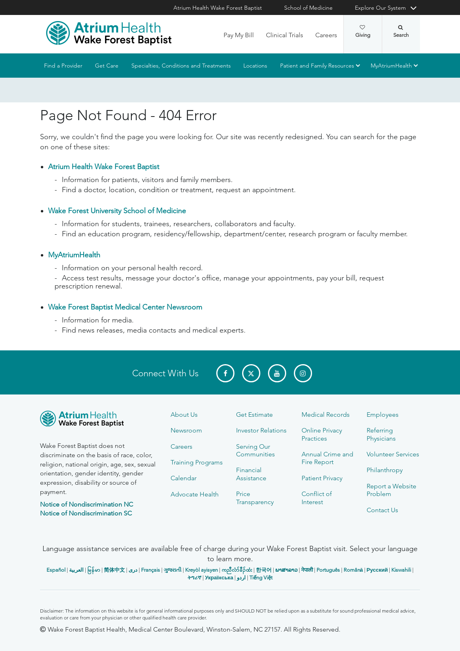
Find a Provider (63, 65)
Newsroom (186, 430)
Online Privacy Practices (322, 434)
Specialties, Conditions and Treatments (181, 65)
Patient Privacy (322, 478)
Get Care (106, 65)
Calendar (183, 478)
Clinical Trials (284, 35)
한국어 (264, 570)
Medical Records (326, 414)
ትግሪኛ (194, 578)
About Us (184, 414)
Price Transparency (255, 497)
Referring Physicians (381, 434)
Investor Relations (261, 430)
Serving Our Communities (255, 450)
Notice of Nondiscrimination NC (86, 504)
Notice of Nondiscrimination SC (86, 513)
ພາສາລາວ (286, 570)
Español (55, 570)
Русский (377, 570)
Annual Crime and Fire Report (327, 458)
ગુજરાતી (172, 570)
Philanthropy (385, 470)
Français (150, 570)
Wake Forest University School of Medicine (117, 210)
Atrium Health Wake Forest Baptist (217, 7)
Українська (219, 578)
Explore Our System (380, 7)
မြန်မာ (93, 570)
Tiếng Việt (260, 578)
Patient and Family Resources (317, 65)
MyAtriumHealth (391, 65)
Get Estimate (254, 414)
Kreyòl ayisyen (201, 570)
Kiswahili (401, 570)
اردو (241, 578)
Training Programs (197, 462)
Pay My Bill (239, 35)
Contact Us (382, 510)
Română (353, 570)
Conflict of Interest (317, 497)
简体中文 (114, 570)
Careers (326, 35)
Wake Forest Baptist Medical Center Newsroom (125, 307)
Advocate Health (195, 494)
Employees (383, 414)
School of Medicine (308, 7)
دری (133, 570)
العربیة (76, 570)
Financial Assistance (251, 473)
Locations (255, 65)
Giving (362, 31)
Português (328, 570)
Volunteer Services (393, 454)
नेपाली (307, 570)
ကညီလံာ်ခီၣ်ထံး (237, 570)
